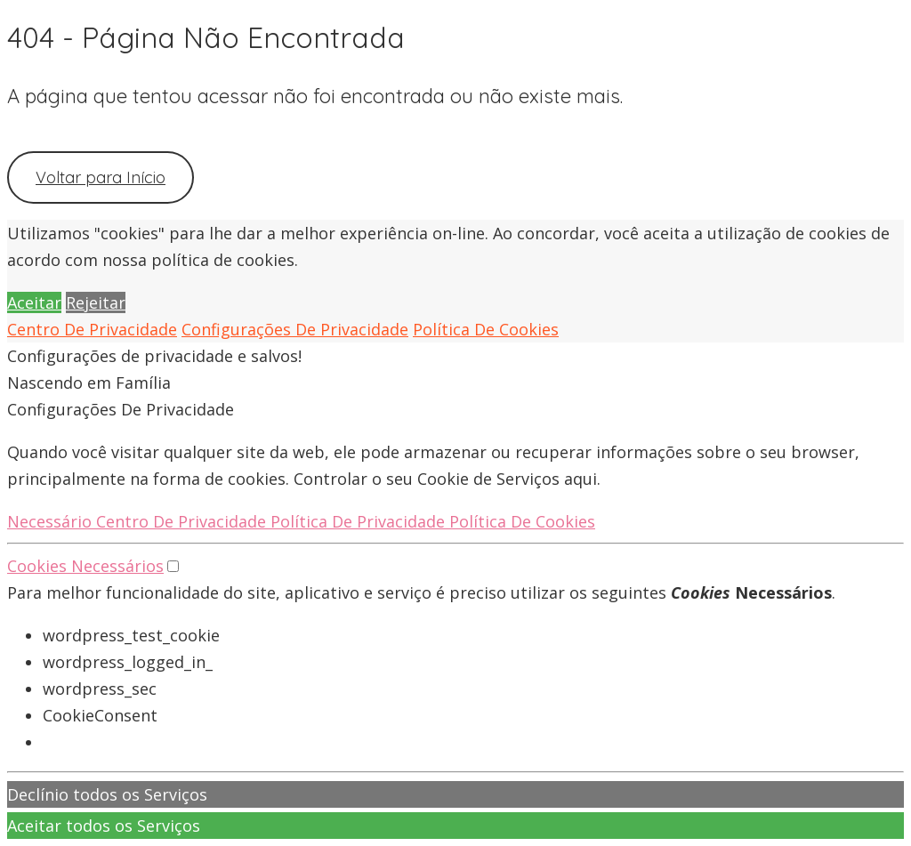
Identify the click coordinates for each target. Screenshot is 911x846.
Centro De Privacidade (92, 329)
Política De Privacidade (359, 521)
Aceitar (34, 302)
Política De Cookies (486, 329)
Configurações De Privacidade (294, 329)
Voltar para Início (100, 177)
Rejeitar (95, 302)
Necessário (51, 521)
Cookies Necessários (85, 565)
